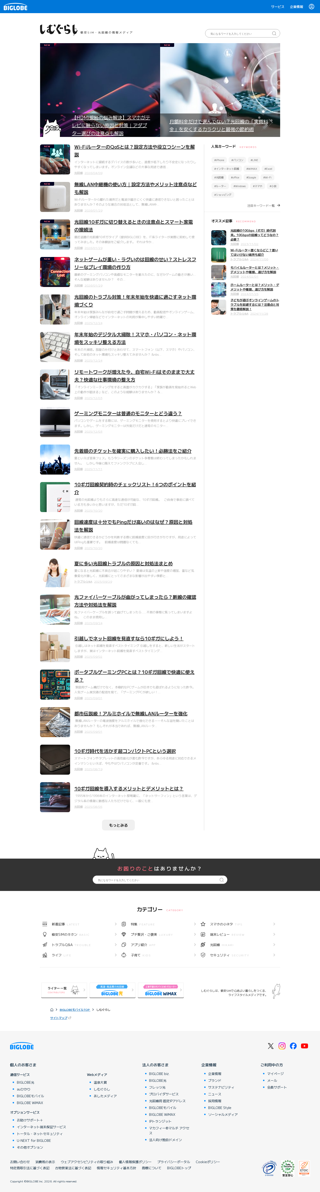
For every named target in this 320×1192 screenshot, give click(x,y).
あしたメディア (105, 1096)
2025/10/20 (93, 510)
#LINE (254, 160)
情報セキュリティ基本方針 (116, 1167)
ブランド (214, 1080)
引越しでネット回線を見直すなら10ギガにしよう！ (129, 638)
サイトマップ (58, 1018)
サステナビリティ (221, 1087)
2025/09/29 (103, 581)
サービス (277, 6)
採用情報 (214, 1100)
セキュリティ (229, 955)
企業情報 (296, 6)
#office (235, 177)
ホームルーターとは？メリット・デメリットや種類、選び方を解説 (254, 287)
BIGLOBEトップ (179, 1167)
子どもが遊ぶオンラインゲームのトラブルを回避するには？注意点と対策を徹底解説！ (254, 304)
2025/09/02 (93, 656)
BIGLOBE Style (219, 1107)
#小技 (273, 186)
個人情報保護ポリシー (135, 1161)
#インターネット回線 (226, 168)
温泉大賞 (100, 1082)
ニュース (214, 1094)
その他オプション (30, 1147)
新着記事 (66, 924)
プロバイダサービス (164, 1094)
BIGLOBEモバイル (30, 1096)
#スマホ (257, 186)
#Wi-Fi (267, 177)
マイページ (275, 1073)
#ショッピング (222, 194)
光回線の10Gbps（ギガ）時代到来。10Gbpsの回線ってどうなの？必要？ (254, 234)
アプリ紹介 (143, 944)
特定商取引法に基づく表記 (29, 1167)
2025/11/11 (93, 469)
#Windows (239, 186)
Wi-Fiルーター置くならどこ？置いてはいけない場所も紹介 (254, 252)
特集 (143, 924)
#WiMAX (251, 168)
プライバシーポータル (173, 1161)
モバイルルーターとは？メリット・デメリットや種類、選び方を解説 (254, 269)
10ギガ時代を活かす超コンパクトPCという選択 (125, 750)
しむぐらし (102, 1089)
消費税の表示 (45, 1161)
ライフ (61, 955)
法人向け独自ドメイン (165, 1139)
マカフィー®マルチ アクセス (169, 1130)
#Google (251, 177)
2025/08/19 (93, 769)
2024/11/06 (259, 259)
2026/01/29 (93, 210)
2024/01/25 (250, 294)
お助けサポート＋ (30, 1120)
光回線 (78, 173)
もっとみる (118, 825)
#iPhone (219, 160)
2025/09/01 (93, 698)
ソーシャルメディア (223, 1114)
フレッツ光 (157, 1087)
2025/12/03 (93, 398)
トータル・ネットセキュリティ (40, 1133)
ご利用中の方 (271, 1065)
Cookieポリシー (208, 1161)
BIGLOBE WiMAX (30, 1102)
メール (272, 1080)
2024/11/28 (259, 313)
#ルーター (220, 186)
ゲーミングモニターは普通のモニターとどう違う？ (128, 413)
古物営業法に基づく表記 (73, 1167)
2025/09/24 (93, 623)
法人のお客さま (155, 1065)
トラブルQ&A (83, 581)
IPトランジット (160, 1121)
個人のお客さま (23, 1065)
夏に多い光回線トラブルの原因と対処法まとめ (123, 563)
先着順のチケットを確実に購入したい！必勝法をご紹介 (133, 450)
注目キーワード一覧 (261, 205)
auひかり (23, 1089)
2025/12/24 (93, 323)
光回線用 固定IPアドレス (167, 1100)
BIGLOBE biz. (159, 1073)
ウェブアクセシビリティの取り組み (87, 1161)
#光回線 (219, 177)
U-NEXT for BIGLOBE (34, 1140)
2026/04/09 (93, 173)
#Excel (268, 168)
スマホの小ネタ (226, 924)
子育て (141, 955)
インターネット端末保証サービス (41, 1126)
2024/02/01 (250, 276)
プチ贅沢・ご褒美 (152, 934)
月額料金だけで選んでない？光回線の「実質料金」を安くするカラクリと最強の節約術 (218, 125)
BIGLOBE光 (25, 1082)
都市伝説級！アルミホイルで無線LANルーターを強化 (131, 713)
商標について (152, 1167)
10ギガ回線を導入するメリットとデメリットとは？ (129, 788)
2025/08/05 (93, 806)
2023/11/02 (250, 244)
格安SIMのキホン (71, 934)
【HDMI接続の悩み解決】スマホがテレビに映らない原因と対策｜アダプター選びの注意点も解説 (111, 125)
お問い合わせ (20, 1161)
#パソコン (237, 160)
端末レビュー (227, 934)
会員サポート (277, 1087)
